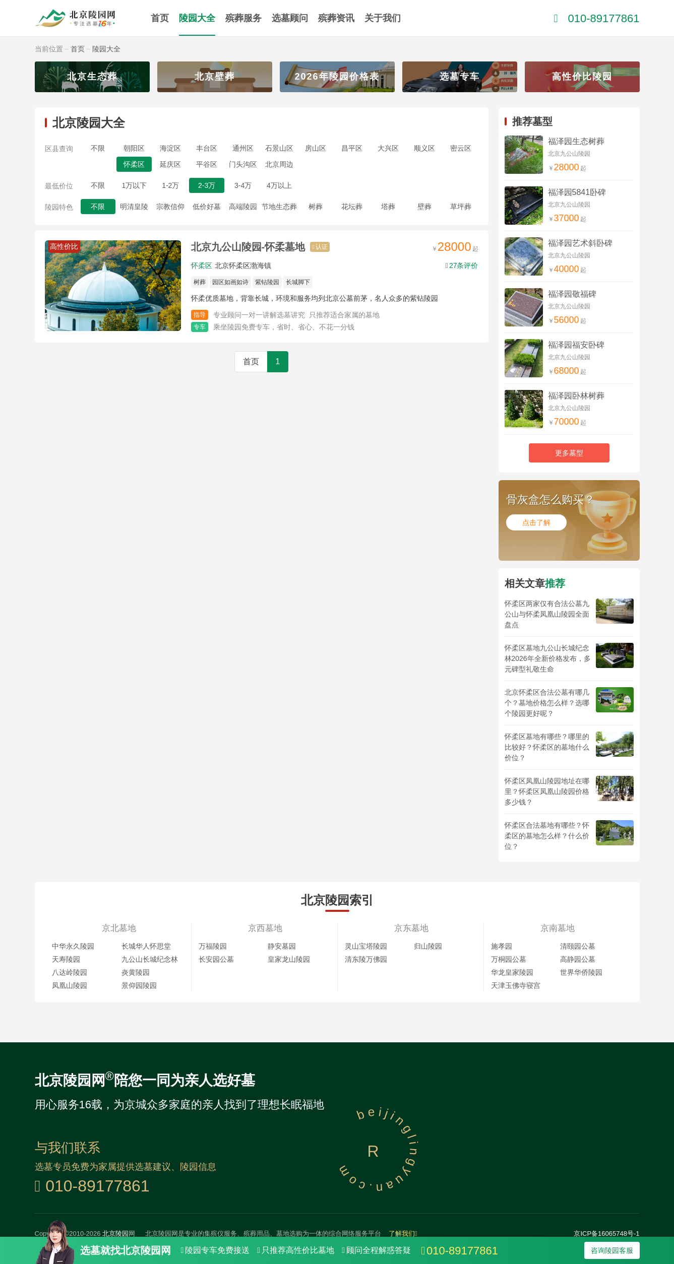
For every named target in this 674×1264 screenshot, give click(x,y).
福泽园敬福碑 (572, 294)
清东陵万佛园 (366, 959)
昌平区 (351, 148)
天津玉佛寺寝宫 (515, 985)
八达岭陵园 (69, 972)
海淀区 (170, 148)
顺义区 (424, 148)
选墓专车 (460, 77)
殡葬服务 (243, 18)
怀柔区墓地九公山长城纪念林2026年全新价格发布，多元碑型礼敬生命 (548, 658)
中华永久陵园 (73, 946)
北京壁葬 (215, 77)
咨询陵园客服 (612, 1250)
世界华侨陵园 (581, 972)
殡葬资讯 (336, 18)
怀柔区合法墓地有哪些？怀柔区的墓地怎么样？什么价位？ (547, 835)
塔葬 (388, 207)
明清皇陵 (134, 207)
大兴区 (388, 148)
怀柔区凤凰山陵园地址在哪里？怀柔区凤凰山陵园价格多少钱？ (547, 791)
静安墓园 (282, 946)
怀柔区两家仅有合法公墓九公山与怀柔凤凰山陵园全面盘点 (547, 614)
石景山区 (279, 148)
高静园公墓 (577, 959)
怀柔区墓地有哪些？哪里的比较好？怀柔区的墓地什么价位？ (547, 747)
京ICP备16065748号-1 (606, 1233)
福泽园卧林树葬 (576, 395)
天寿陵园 (66, 959)
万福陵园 (213, 946)
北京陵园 (115, 1233)
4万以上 (279, 185)
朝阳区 (134, 148)
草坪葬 (460, 207)
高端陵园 (243, 207)
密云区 (460, 148)
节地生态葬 (279, 207)
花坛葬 (351, 207)
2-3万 (206, 185)
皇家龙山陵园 (289, 959)
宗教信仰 (170, 207)
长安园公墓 (216, 959)
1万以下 (134, 185)
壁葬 (424, 207)
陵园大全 (197, 18)
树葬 (316, 207)
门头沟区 (243, 164)
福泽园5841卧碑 (577, 192)
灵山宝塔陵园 (366, 946)
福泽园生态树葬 (576, 141)
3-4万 (243, 185)
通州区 (243, 148)
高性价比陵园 (582, 77)
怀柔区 (134, 164)
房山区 (315, 148)
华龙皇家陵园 (512, 972)
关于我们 (382, 18)
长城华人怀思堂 (146, 946)
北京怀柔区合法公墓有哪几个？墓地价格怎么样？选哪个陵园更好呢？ (547, 702)
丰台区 (206, 148)
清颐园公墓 (577, 946)
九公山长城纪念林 (149, 959)
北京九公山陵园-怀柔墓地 (248, 246)
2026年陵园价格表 (336, 77)
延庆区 (170, 164)
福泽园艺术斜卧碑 (580, 243)
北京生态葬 (92, 77)
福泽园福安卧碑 (576, 345)
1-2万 (170, 185)
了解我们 (403, 1233)
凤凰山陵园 (69, 985)
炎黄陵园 (135, 972)
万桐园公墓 (508, 959)
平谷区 (206, 164)
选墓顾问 (290, 18)
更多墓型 (569, 453)
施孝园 (501, 946)
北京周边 (279, 164)
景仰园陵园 (139, 985)
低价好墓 (207, 207)
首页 (160, 18)
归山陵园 (428, 946)
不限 (98, 148)
